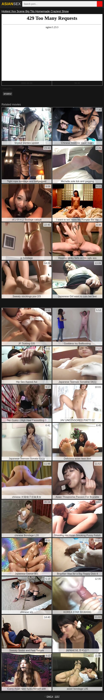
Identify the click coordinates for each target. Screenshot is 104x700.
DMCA (50, 696)
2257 (57, 696)
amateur (8, 93)
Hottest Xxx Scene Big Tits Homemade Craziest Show (35, 11)
